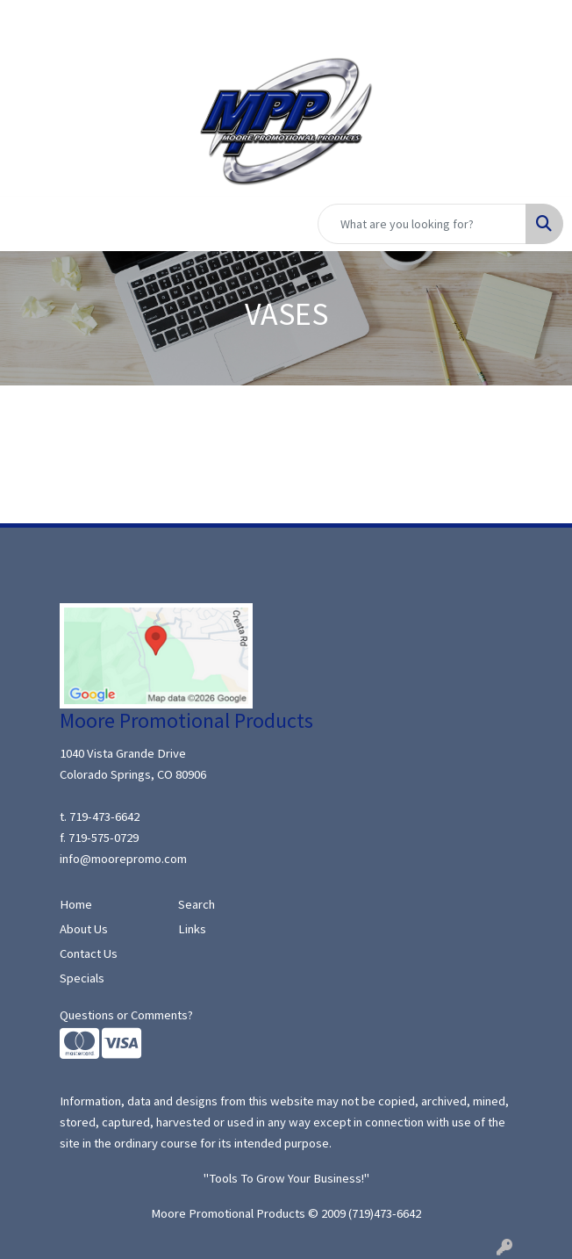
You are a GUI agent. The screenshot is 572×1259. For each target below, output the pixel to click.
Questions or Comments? (126, 1015)
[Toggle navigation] (27, 224)
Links (192, 929)
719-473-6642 (104, 816)
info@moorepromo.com (123, 859)
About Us (84, 929)
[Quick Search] (422, 224)
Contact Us (89, 953)
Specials (82, 978)
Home (76, 904)
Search (196, 904)
